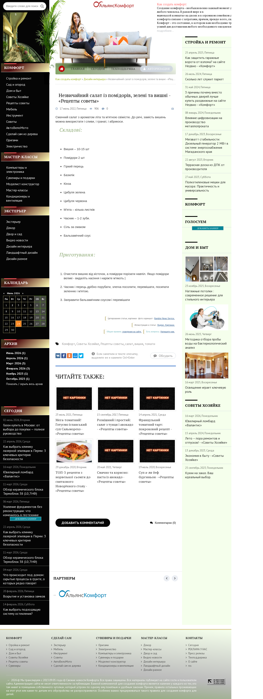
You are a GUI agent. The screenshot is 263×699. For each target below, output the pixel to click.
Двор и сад (14, 234)
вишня (139, 344)
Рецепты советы (17, 103)
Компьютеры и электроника (16, 169)
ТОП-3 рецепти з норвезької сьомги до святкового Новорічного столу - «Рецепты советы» (72, 481)
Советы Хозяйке (17, 97)
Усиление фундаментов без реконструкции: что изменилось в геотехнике (22, 511)
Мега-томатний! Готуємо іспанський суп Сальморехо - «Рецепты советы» (71, 427)
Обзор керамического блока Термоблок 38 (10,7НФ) (23, 491)
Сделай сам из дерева (22, 134)
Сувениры (15, 665)
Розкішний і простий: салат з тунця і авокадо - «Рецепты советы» (115, 424)
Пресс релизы (196, 653)
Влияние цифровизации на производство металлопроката (203, 122)
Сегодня (98, 69)
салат (129, 344)
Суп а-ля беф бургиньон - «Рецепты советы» (156, 477)
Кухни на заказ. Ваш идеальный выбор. (199, 475)
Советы (11, 121)
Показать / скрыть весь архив (24, 384)
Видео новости (17, 240)
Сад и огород (15, 84)
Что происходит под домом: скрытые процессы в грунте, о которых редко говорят (24, 579)
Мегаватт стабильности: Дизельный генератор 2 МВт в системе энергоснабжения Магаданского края (206, 145)
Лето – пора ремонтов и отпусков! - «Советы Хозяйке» (206, 440)
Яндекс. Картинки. (166, 325)
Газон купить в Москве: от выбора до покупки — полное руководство (24, 429)
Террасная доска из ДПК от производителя (205, 167)
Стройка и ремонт (18, 78)
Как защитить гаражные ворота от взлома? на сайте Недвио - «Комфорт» (205, 62)
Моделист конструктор (22, 184)
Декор (10, 228)
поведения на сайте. (132, 331)
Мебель (11, 109)
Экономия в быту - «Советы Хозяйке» (204, 458)
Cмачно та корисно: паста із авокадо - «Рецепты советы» (112, 477)
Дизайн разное (16, 259)
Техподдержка (123, 69)
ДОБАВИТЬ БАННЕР (25, 519)
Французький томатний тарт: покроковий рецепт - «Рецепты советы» (155, 427)
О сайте (192, 661)
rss (189, 665)
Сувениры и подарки (20, 178)
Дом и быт (13, 91)
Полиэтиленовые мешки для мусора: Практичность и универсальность (205, 186)
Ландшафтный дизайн (22, 252)
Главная (78, 69)
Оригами (12, 140)
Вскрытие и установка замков (24, 596)
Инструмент (14, 115)
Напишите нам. (167, 331)
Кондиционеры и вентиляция (18, 198)
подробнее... (165, 31)
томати (150, 344)
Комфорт (68, 344)
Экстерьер (13, 222)
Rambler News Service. (164, 318)
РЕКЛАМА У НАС (197, 649)
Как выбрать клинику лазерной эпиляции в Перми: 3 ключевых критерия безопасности (24, 452)
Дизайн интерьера (19, 246)
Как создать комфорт (68, 79)
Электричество (17, 146)
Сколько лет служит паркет (204, 79)
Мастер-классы (17, 190)
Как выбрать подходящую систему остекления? (21, 611)
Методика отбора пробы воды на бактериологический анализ (206, 343)
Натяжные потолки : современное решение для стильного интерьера (204, 295)
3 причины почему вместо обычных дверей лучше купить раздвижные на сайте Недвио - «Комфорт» (205, 98)
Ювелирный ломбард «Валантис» (18, 474)
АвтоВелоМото (17, 128)
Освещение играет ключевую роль (205, 389)
